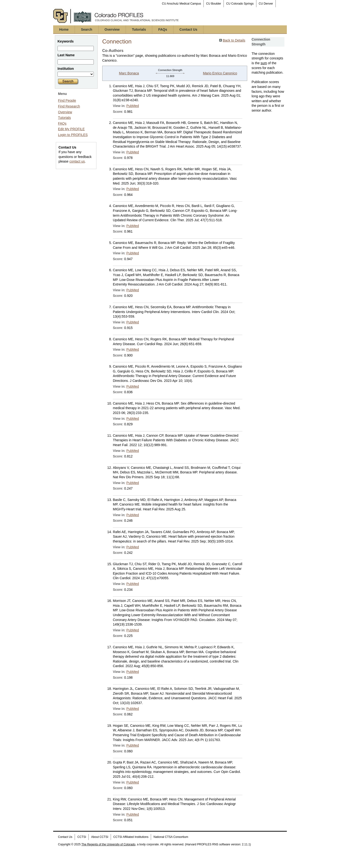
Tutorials (139, 29)
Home (64, 29)
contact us (77, 161)
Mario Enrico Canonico (220, 73)
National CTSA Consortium (170, 837)
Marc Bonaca (129, 73)
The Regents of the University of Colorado (108, 844)
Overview (112, 29)
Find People (67, 100)
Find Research (69, 106)
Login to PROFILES (73, 135)
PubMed (132, 106)
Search (86, 29)
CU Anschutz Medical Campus (181, 3)
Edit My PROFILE (71, 129)
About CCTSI (99, 837)
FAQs (162, 29)
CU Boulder (213, 3)
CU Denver (266, 3)
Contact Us (188, 29)
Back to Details (234, 40)
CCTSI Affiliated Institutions (130, 837)
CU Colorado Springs (239, 3)
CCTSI (81, 837)
